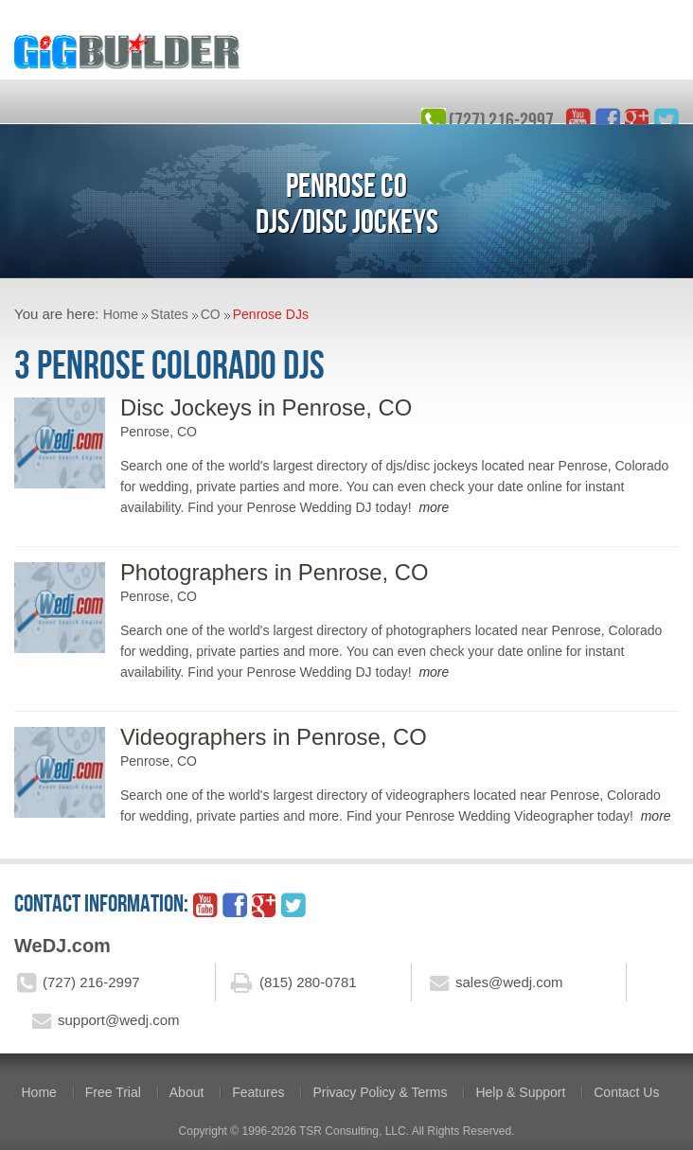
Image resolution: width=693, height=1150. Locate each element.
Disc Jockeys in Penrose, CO (266, 407)
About (186, 1092)
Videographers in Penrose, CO (273, 737)
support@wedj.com (119, 1020)
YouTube (578, 120)
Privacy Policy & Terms (379, 1092)
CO (211, 314)
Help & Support (520, 1092)
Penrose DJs (271, 314)
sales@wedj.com (509, 982)
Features (258, 1092)
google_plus (637, 120)
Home (120, 314)
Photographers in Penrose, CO (274, 572)
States (169, 314)
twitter (666, 120)
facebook (607, 120)
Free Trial (113, 1092)
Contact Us (626, 1092)
